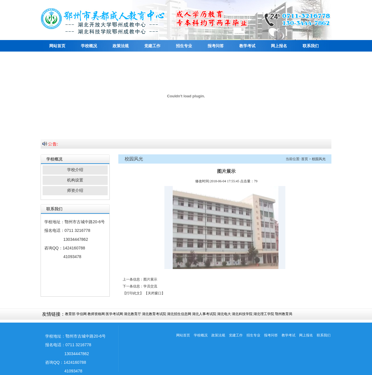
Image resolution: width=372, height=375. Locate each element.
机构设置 (75, 180)
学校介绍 (75, 170)
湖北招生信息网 (179, 314)
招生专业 (184, 45)
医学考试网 (114, 314)
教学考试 (247, 45)
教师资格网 (96, 314)
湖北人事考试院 (204, 314)
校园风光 (319, 159)
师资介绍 (75, 190)
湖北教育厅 (132, 314)
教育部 (70, 314)
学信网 (81, 314)
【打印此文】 (133, 293)
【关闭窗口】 (154, 293)
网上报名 (279, 45)
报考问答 (216, 45)
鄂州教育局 (283, 314)
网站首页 (57, 45)
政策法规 (121, 45)
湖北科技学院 (242, 314)
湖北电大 (224, 314)
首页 (304, 159)
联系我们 (311, 45)
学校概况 (89, 45)
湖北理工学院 (263, 314)
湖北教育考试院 (154, 314)
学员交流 (150, 286)
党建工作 (152, 45)
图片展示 (150, 279)
